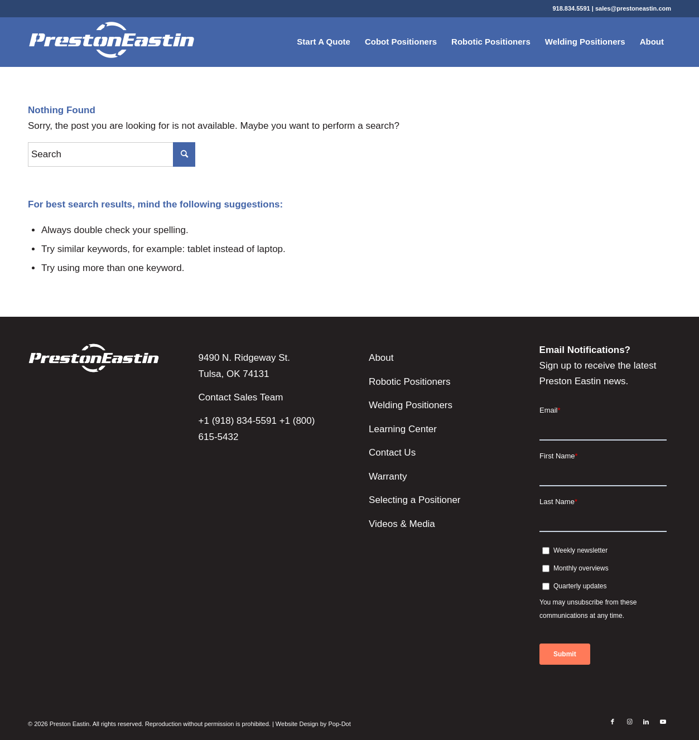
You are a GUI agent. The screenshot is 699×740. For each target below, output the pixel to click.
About (381, 357)
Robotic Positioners (409, 381)
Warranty (388, 476)
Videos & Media (402, 524)
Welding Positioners (410, 405)
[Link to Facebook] (612, 721)
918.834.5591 (571, 8)
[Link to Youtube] (662, 721)
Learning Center (403, 429)
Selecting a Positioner (414, 500)
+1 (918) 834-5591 (238, 420)
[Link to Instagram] (629, 721)
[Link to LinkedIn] (646, 721)
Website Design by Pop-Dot (313, 723)
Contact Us (392, 452)
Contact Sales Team (241, 397)
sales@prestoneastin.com (633, 8)
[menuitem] (324, 41)
